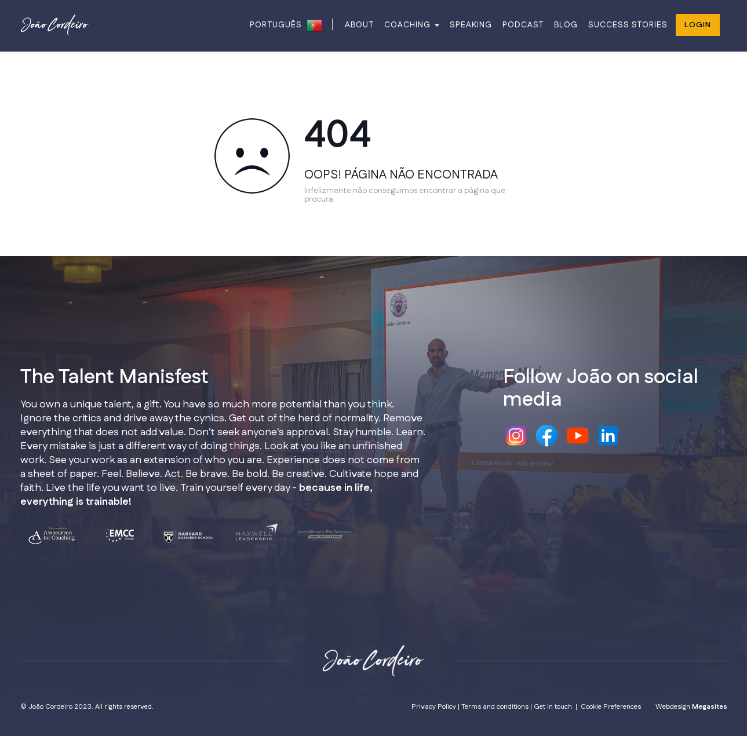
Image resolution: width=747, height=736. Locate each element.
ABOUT (359, 25)
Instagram (516, 435)
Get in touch (553, 707)
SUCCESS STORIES (628, 25)
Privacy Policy (433, 707)
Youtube (577, 435)
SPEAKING (471, 25)
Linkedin (608, 435)
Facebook (547, 435)
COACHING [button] (411, 25)
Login (697, 25)
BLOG (566, 25)
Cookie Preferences (611, 707)
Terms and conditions (495, 707)
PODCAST (523, 25)
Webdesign (691, 707)
